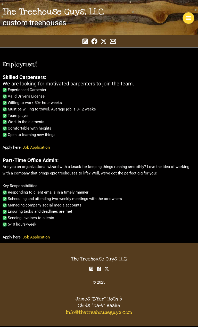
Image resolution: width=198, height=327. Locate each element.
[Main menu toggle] (188, 18)
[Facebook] (94, 42)
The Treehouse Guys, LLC (55, 12)
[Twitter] (104, 42)
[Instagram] (85, 42)
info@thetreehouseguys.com (99, 313)
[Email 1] (113, 42)
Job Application (36, 148)
